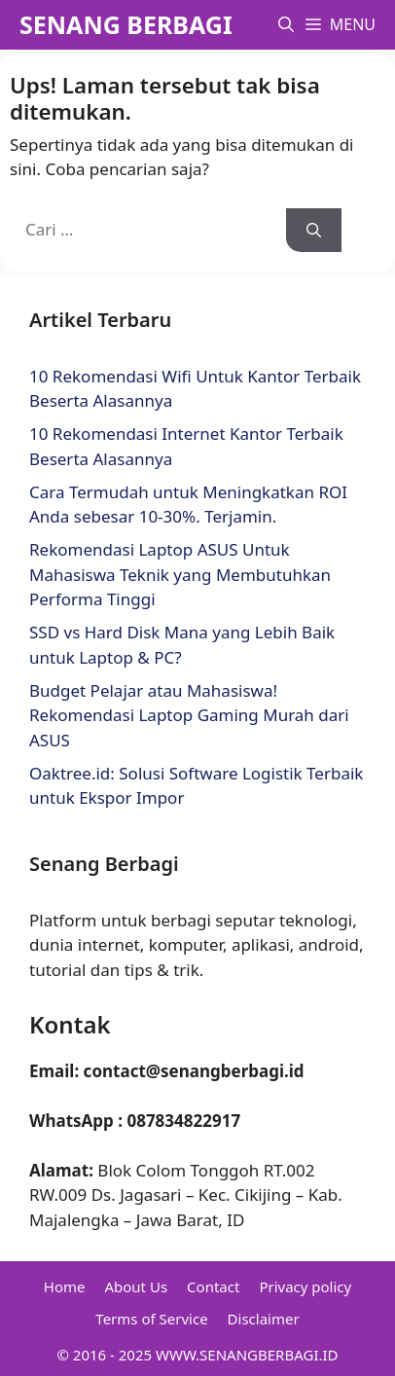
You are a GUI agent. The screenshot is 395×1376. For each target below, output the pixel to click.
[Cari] (313, 230)
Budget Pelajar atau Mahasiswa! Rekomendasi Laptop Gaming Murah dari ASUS (189, 715)
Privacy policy (305, 1286)
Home (65, 1286)
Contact (213, 1286)
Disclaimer (264, 1318)
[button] (286, 25)
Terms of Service (151, 1318)
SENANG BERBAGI (126, 24)
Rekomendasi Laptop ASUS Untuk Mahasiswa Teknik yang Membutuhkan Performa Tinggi (180, 574)
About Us (135, 1286)
